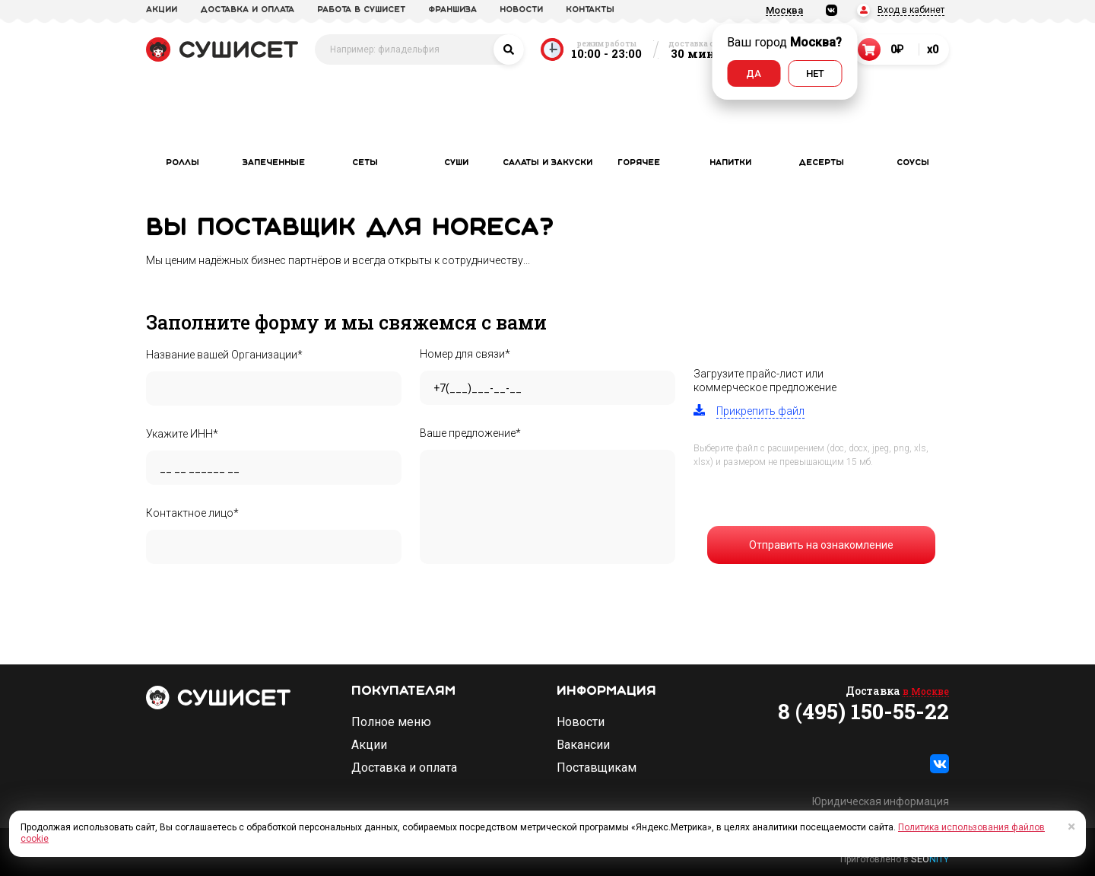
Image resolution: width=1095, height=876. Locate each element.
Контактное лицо (192, 513)
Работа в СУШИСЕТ (361, 10)
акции (161, 10)
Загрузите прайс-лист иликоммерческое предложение (765, 380)
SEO (930, 859)
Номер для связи (465, 354)
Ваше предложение (470, 433)
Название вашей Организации (224, 355)
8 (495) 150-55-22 (863, 711)
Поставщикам (596, 768)
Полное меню (391, 722)
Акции (369, 745)
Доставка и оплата (404, 768)
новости (521, 10)
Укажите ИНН (182, 434)
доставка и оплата (247, 10)
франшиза (452, 10)
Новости (581, 722)
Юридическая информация (880, 801)
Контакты (590, 10)
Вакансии (583, 745)
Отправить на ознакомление (821, 545)
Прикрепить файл (760, 411)
